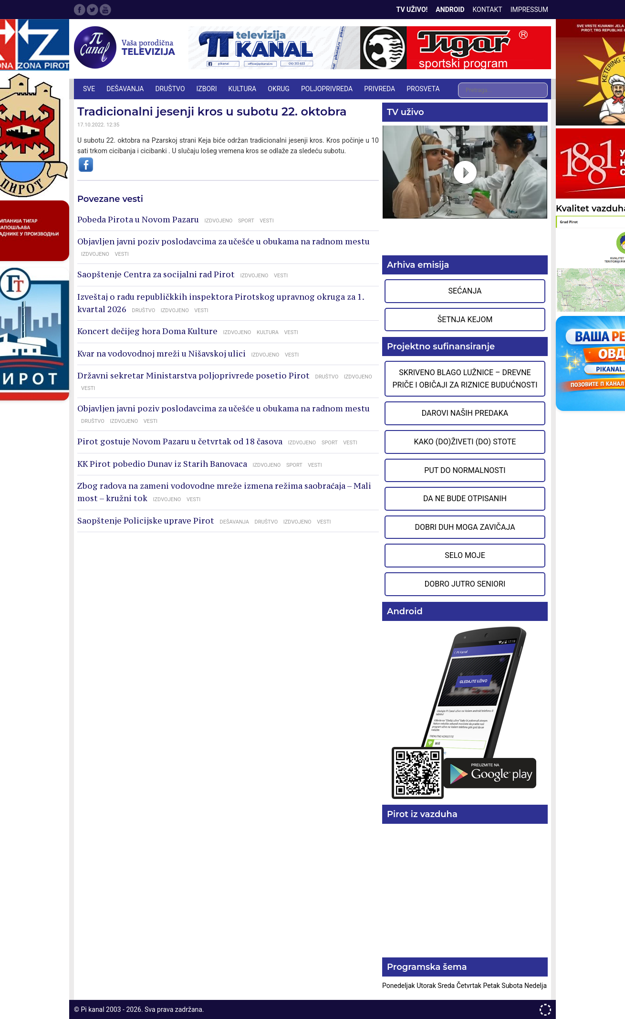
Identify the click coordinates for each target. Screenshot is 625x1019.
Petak (492, 985)
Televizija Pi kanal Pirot (126, 47)
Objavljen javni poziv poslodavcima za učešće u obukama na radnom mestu (223, 241)
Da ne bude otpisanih (465, 498)
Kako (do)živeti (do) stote (465, 441)
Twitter (92, 9)
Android (450, 9)
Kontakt (487, 9)
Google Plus (105, 9)
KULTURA (243, 89)
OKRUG (279, 89)
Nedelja (535, 985)
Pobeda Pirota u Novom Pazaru (138, 219)
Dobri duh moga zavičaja (465, 527)
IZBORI (207, 89)
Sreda (447, 985)
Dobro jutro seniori (465, 583)
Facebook (79, 9)
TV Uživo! (412, 9)
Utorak (427, 985)
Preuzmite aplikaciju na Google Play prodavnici (465, 712)
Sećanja (465, 290)
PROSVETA (422, 89)
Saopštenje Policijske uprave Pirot (145, 520)
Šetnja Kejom (465, 319)
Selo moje (465, 555)
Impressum (529, 9)
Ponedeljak (399, 985)
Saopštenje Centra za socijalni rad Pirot (156, 274)
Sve (89, 89)
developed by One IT (545, 1010)
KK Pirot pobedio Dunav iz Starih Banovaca (162, 464)
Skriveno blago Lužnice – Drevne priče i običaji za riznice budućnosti (464, 378)
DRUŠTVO (170, 89)
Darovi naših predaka (465, 413)
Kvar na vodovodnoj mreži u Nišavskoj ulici (161, 353)
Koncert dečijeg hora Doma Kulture (147, 331)
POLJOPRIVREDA (327, 89)
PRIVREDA (379, 89)
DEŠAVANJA (125, 89)
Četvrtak (470, 985)
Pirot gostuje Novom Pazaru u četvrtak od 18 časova (179, 441)
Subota (512, 985)
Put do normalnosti (464, 470)
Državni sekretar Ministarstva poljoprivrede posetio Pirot (193, 375)
